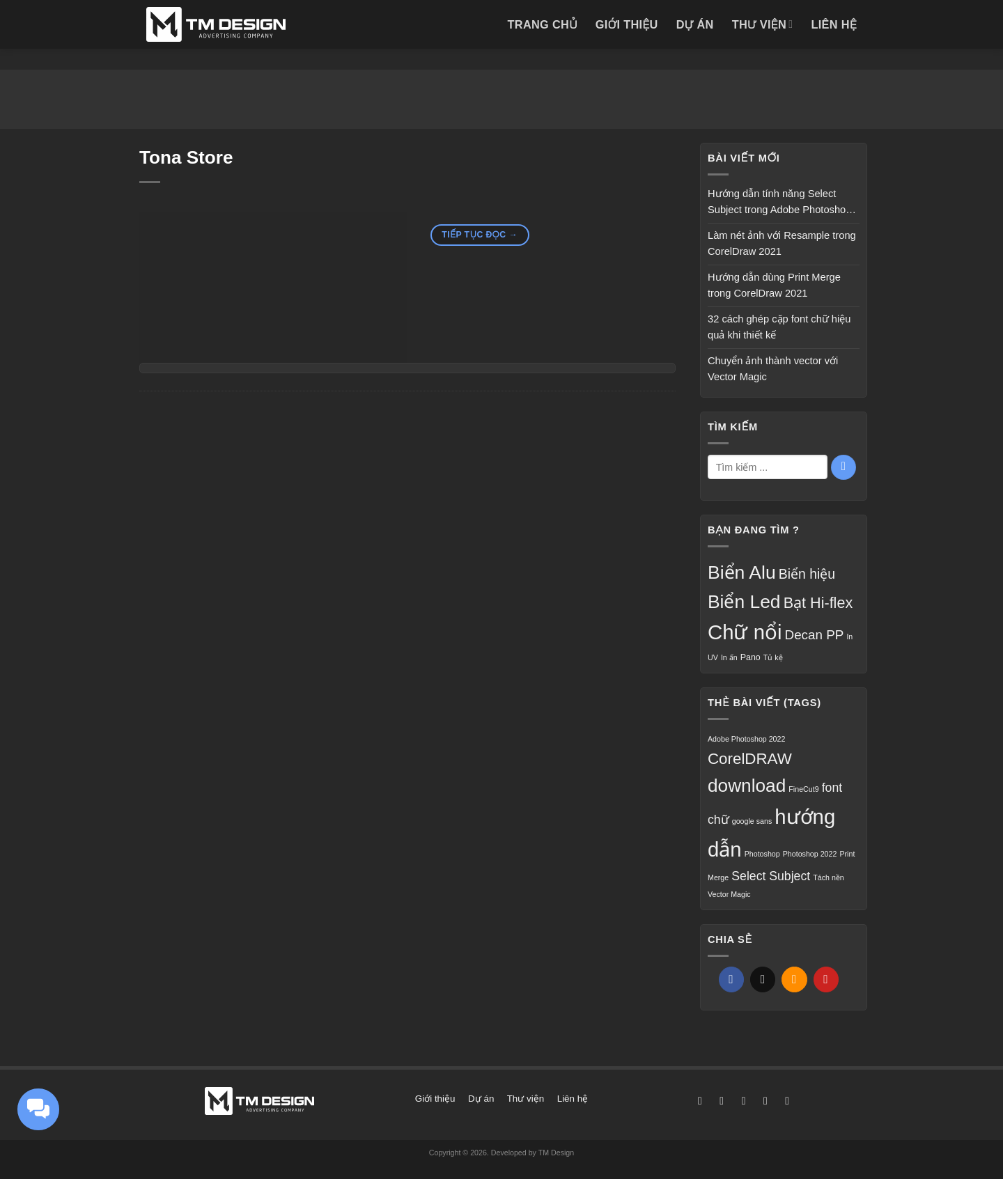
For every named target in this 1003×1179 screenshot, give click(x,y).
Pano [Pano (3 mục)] (750, 657)
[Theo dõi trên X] (743, 1101)
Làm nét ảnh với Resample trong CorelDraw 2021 (782, 244)
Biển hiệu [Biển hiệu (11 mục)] (807, 573)
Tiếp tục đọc (480, 235)
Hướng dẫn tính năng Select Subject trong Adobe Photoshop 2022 (779, 203)
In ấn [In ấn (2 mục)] (729, 657)
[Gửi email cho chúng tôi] (765, 1101)
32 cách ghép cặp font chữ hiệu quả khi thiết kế (779, 327)
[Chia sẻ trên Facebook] (731, 979)
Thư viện (762, 24)
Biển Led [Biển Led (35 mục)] (744, 601)
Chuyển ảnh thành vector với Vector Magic (773, 369)
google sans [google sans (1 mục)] (752, 821)
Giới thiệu (627, 24)
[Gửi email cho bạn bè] (794, 979)
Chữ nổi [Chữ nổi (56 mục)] (745, 631)
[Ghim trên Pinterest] (826, 979)
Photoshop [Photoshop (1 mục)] (762, 854)
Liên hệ (834, 24)
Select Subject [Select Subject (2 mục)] (770, 876)
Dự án (695, 24)
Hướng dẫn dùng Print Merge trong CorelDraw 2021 (774, 285)
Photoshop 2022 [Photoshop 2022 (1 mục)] (810, 854)
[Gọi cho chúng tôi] (787, 1101)
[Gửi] (843, 467)
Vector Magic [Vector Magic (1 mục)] (729, 894)
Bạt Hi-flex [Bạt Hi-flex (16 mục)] (818, 602)
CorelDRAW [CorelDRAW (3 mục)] (750, 758)
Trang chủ (542, 24)
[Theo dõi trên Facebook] (700, 1101)
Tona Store (186, 157)
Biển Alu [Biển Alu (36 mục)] (742, 572)
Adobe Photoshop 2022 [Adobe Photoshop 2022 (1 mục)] (746, 739)
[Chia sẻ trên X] (762, 979)
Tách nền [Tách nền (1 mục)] (828, 877)
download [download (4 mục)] (747, 785)
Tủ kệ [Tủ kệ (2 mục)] (773, 657)
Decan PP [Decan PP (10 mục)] (814, 634)
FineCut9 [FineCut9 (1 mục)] (803, 789)
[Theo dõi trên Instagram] (721, 1101)
